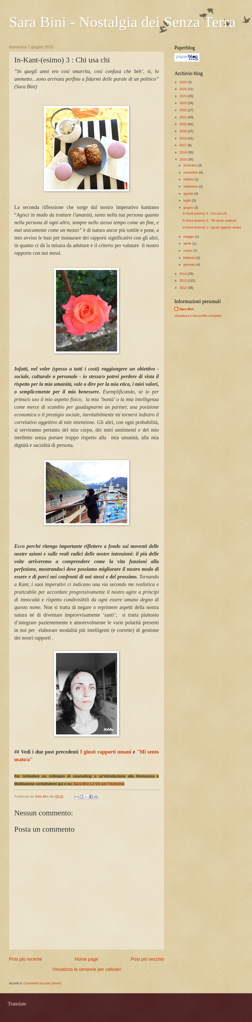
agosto (188, 193)
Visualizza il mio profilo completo (198, 316)
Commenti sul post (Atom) (42, 983)
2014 (183, 274)
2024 (183, 96)
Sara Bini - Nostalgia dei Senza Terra (122, 21)
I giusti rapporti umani (105, 752)
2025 (183, 89)
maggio (189, 236)
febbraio (189, 258)
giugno (188, 207)
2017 (183, 145)
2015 (183, 159)
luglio (187, 200)
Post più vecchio (147, 959)
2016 (183, 152)
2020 (183, 124)
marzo (188, 250)
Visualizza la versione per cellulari (86, 969)
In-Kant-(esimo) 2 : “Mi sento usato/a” (210, 220)
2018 (183, 138)
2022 (183, 110)
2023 (183, 103)
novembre (191, 172)
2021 (183, 117)
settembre (191, 186)
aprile (187, 243)
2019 (183, 131)
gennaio (189, 264)
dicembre (190, 165)
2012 (183, 288)
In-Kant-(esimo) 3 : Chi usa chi (205, 213)
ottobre (188, 179)
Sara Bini (186, 309)
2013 (183, 280)
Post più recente (25, 959)
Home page (86, 959)
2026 (183, 82)
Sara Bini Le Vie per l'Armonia (99, 784)
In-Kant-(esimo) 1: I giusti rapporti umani (212, 227)
